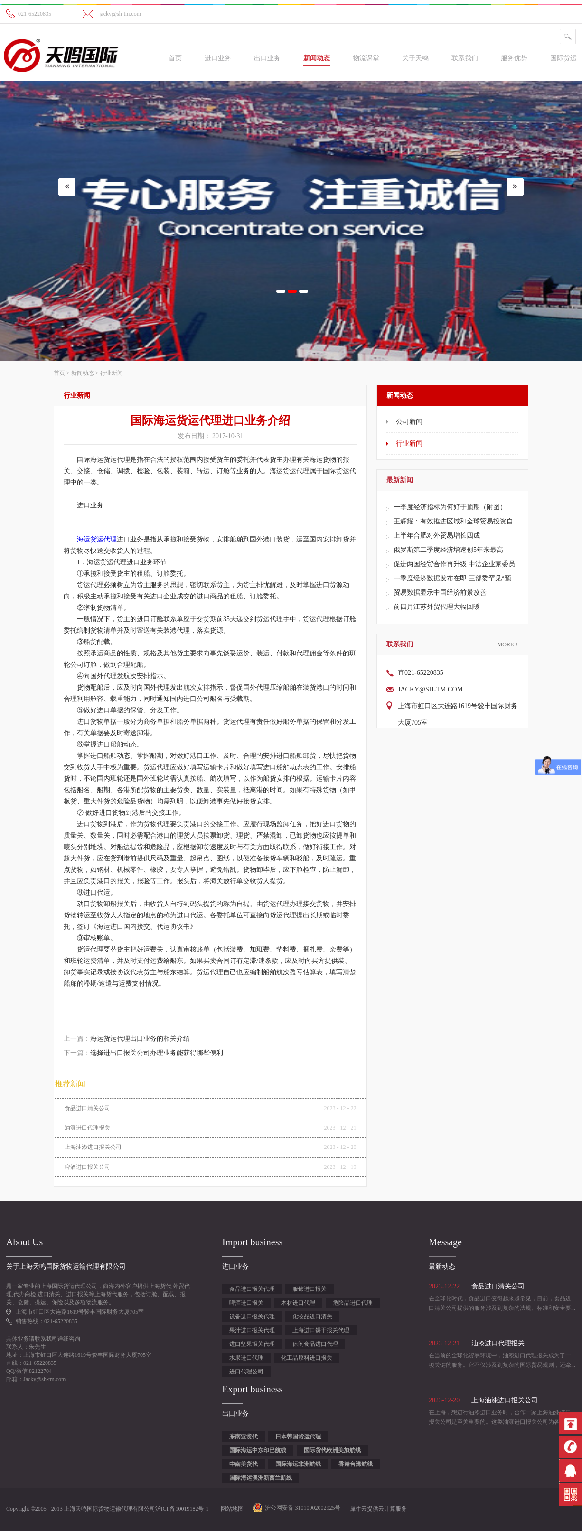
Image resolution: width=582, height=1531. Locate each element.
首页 (175, 58)
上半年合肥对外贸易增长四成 (437, 535)
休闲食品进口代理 (315, 1344)
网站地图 (231, 1508)
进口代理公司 (246, 1371)
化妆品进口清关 (312, 1316)
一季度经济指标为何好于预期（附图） (450, 507)
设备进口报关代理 (252, 1316)
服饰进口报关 (309, 1289)
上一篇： (127, 1038)
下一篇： (143, 1052)
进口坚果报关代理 (252, 1344)
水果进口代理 (246, 1357)
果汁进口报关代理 (252, 1330)
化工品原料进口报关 (306, 1357)
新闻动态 (82, 373)
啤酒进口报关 (246, 1302)
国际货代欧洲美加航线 (332, 1450)
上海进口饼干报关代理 (320, 1330)
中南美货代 (243, 1464)
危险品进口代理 (353, 1302)
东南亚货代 (243, 1436)
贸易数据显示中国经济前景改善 (440, 592)
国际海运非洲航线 (298, 1464)
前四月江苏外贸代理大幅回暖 (437, 606)
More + (508, 644)
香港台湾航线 (355, 1464)
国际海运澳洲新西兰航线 (260, 1478)
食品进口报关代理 (252, 1289)
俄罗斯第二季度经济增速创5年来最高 (448, 549)
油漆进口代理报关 (87, 1127)
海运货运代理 (97, 539)
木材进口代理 (298, 1302)
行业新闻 (111, 373)
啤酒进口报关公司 (87, 1167)
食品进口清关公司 (87, 1108)
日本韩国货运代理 (298, 1436)
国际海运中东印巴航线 (257, 1450)
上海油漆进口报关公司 (93, 1147)
